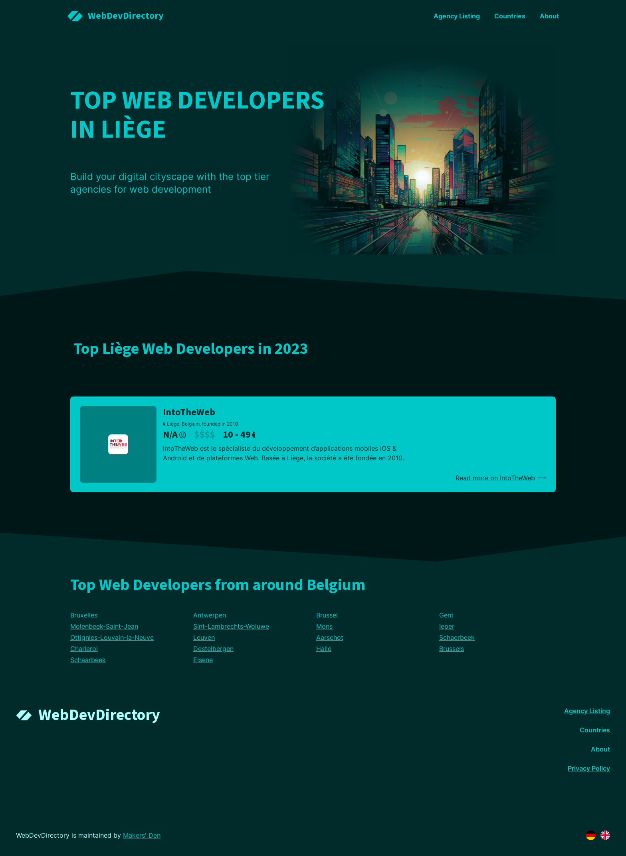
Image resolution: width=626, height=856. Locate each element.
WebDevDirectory (99, 715)
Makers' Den (141, 835)
